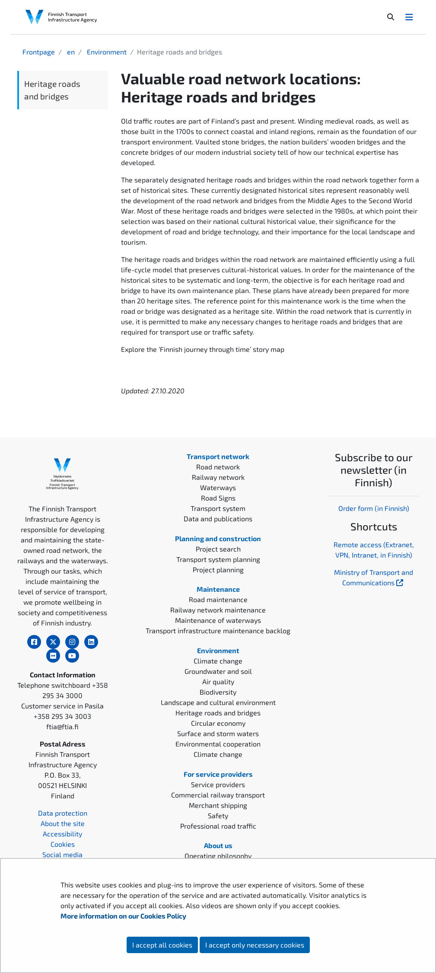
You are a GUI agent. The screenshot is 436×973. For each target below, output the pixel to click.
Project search (218, 549)
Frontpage (38, 52)
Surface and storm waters (218, 733)
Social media (62, 854)
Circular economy (218, 723)
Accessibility (62, 833)
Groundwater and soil (218, 671)
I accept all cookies (162, 945)
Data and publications (218, 518)
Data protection (62, 813)
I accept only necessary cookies (254, 945)
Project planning (218, 569)
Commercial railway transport (218, 795)
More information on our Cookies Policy (124, 916)
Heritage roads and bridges (52, 90)
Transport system (218, 508)
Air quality (218, 681)
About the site (63, 823)
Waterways (218, 487)
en (70, 52)
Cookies (63, 844)
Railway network (218, 477)
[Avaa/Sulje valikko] (409, 17)
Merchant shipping (218, 805)
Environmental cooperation (218, 744)
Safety (218, 815)
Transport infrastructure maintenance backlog (218, 630)
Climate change (218, 661)
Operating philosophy (218, 856)
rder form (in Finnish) (376, 508)
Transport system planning (218, 559)
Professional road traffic (218, 826)
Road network (218, 467)
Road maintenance (218, 599)
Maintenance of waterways (218, 620)
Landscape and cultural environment (218, 702)
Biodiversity (218, 692)
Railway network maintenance (218, 610)
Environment (106, 52)
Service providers (218, 784)
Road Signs (218, 498)
